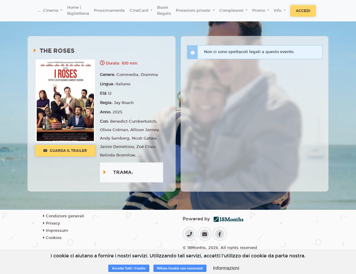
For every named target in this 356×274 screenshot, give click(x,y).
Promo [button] (259, 10)
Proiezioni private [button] (194, 10)
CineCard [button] (140, 10)
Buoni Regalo (164, 10)
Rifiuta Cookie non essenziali (180, 268)
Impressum (55, 230)
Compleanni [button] (232, 10)
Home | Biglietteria (78, 10)
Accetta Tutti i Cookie (129, 268)
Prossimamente (109, 10)
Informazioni (226, 268)
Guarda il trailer (65, 151)
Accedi (303, 11)
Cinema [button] (51, 10)
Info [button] (278, 10)
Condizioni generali (63, 216)
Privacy (51, 223)
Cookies (52, 237)
